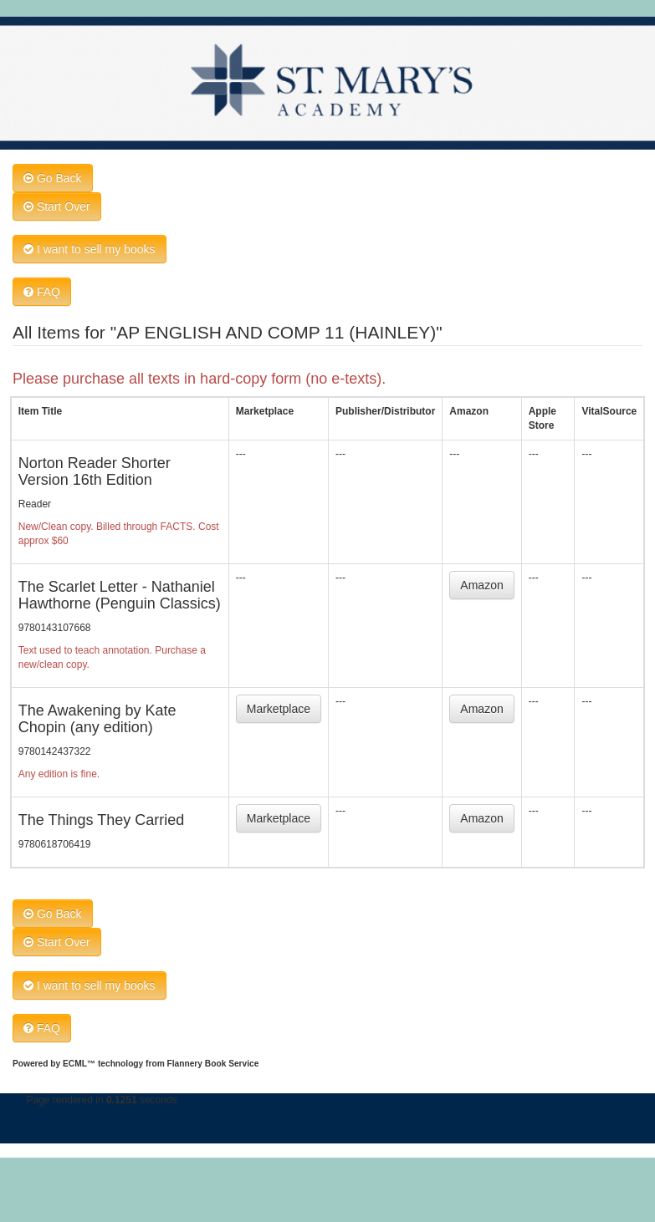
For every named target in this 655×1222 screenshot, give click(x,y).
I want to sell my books (89, 249)
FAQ (41, 291)
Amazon (481, 585)
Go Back (52, 178)
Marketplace (278, 708)
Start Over (56, 206)
